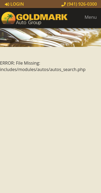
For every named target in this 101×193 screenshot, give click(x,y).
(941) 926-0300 (79, 4)
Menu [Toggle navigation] (88, 17)
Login (14, 4)
